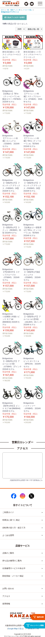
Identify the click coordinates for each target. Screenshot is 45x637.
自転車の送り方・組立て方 (13, 528)
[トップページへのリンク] (11, 2)
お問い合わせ (8, 588)
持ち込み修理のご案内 (12, 561)
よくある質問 (8, 535)
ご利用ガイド (8, 512)
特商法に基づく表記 (11, 520)
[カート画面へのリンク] (26, 4)
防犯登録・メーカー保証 (13, 576)
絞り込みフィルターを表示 (14, 17)
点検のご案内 (8, 553)
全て (2, 10)
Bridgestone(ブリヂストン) (10, 12)
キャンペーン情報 (35, 625)
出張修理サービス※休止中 (13, 568)
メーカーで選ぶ (27, 10)
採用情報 (6, 604)
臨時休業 (38, 617)
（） (15, 629)
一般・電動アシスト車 (13, 10)
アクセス (6, 596)
